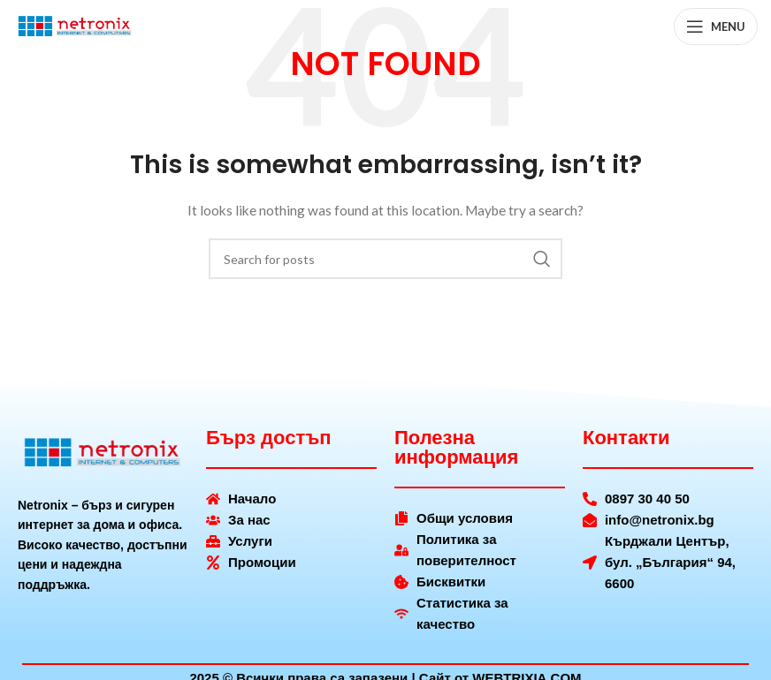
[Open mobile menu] (716, 26)
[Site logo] (75, 25)
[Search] (385, 258)
